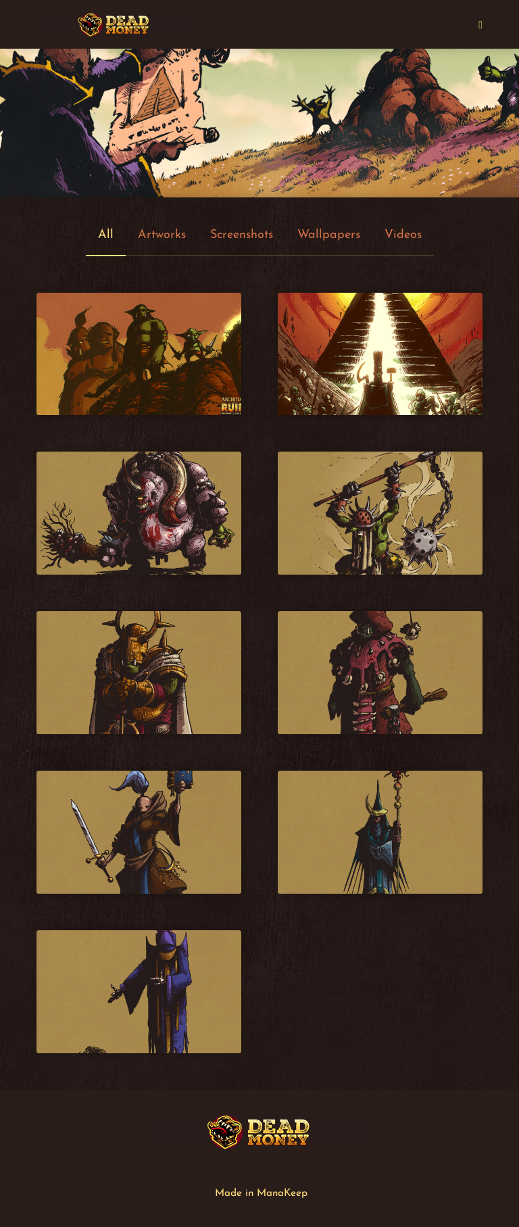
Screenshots (241, 234)
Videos (403, 234)
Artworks (162, 234)
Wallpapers (328, 234)
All (106, 234)
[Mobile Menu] (480, 24)
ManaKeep (282, 1193)
